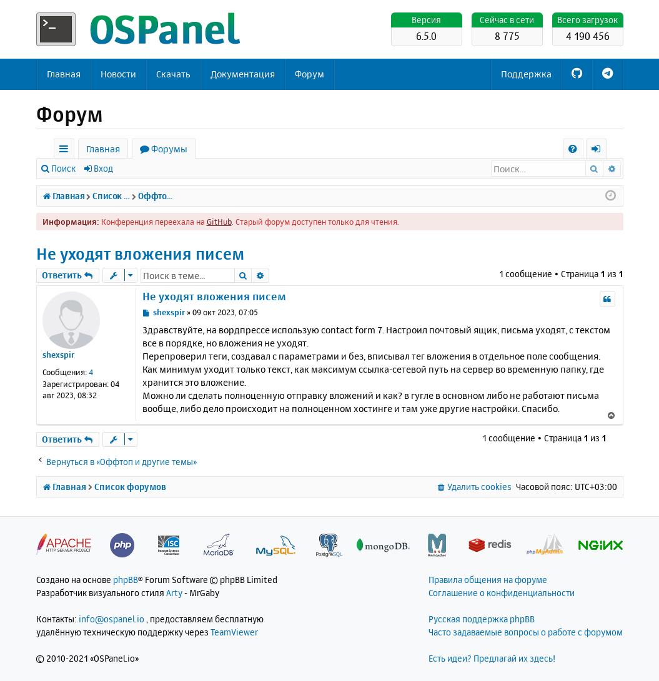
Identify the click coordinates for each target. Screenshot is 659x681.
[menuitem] (573, 149)
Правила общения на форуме (488, 579)
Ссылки (66, 151)
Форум (309, 74)
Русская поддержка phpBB (482, 619)
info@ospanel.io (111, 619)
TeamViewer (234, 632)
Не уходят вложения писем (140, 253)
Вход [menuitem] (600, 151)
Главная (64, 74)
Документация (243, 74)
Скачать (173, 74)
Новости (118, 74)
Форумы (169, 149)
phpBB (125, 579)
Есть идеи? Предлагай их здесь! (492, 658)
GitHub (219, 222)
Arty (174, 592)
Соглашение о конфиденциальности (502, 592)
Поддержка (526, 74)
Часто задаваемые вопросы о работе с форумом (526, 632)
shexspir (58, 355)
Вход (103, 168)
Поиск (63, 168)
